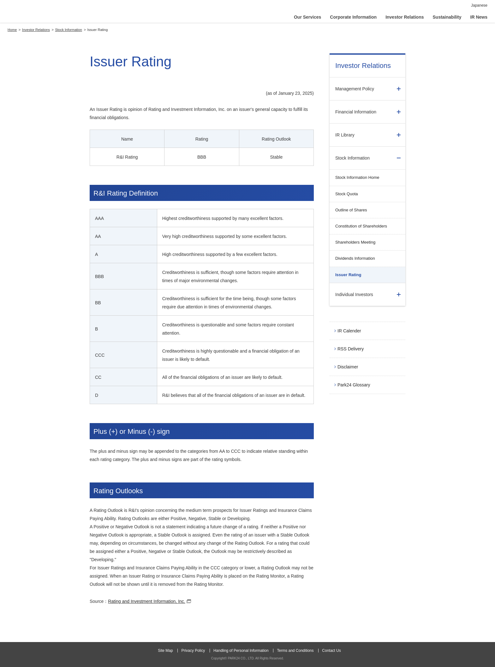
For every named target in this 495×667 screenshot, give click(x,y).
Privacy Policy (193, 650)
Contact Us (331, 650)
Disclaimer (347, 366)
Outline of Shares (351, 210)
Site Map (165, 650)
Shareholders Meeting (355, 242)
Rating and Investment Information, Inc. (150, 602)
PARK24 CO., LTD (40, 13)
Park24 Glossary (353, 384)
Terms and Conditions (295, 650)
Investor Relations (363, 66)
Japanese (479, 5)
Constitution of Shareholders (361, 226)
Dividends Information (355, 258)
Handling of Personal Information (241, 650)
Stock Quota (346, 193)
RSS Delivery (350, 348)
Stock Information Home (357, 177)
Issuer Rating (348, 274)
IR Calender (349, 330)
